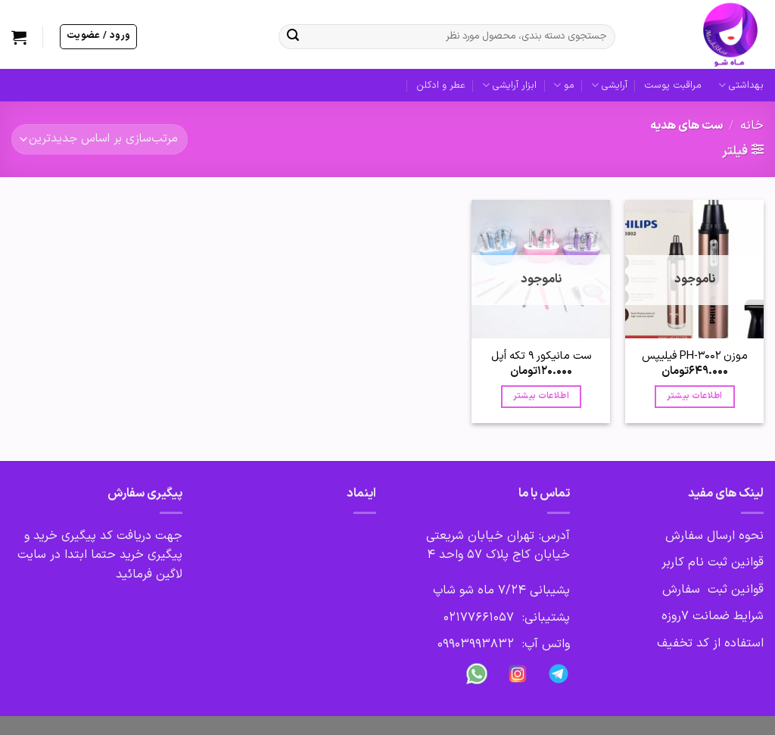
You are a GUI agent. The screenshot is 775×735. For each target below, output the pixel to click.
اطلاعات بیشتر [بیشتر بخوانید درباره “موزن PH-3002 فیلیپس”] (695, 396)
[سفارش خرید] (99, 139)
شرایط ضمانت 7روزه (712, 616)
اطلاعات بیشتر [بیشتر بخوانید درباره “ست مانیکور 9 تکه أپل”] (541, 396)
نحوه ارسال (733, 536)
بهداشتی (741, 85)
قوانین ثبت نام (726, 562)
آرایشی (609, 85)
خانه (752, 126)
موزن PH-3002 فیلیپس (695, 356)
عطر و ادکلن (440, 85)
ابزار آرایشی (509, 85)
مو (563, 85)
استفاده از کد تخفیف (710, 643)
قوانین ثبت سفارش (713, 590)
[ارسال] (293, 37)
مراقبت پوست (673, 85)
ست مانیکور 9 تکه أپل (541, 356)
